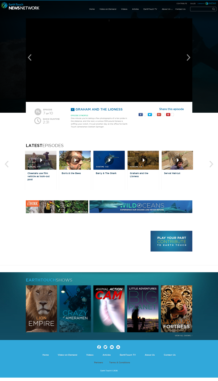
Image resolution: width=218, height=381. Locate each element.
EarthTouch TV (150, 9)
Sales (193, 3)
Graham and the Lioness (97, 109)
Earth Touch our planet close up (20, 6)
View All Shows (183, 335)
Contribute (182, 3)
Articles (135, 9)
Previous (29, 57)
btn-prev (6, 164)
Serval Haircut (172, 173)
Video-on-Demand (107, 9)
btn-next (211, 164)
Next (188, 57)
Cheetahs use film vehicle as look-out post (39, 176)
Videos (124, 9)
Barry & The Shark (106, 173)
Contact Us (180, 9)
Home (92, 9)
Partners (98, 362)
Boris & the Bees (71, 173)
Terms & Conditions (119, 362)
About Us (166, 9)
